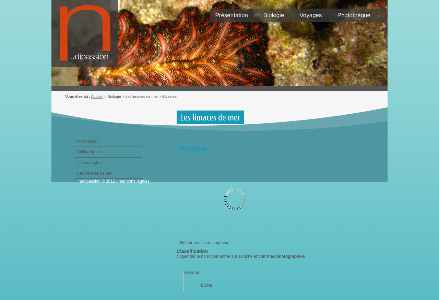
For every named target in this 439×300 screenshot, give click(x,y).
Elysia (206, 285)
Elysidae (191, 272)
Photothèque (353, 15)
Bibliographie (89, 152)
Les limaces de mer (95, 173)
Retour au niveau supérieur (205, 242)
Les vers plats (90, 162)
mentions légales (134, 181)
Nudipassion (88, 37)
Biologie (273, 15)
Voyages (310, 15)
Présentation (231, 15)
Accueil (97, 96)
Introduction (88, 141)
